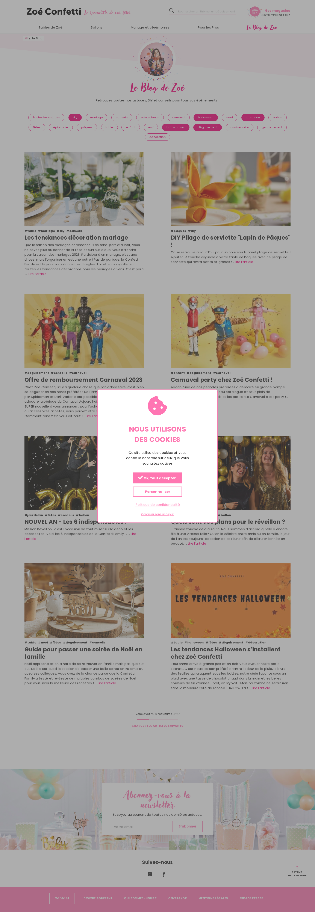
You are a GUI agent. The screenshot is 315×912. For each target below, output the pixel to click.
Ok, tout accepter (157, 478)
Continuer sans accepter (157, 514)
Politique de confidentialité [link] (157, 504)
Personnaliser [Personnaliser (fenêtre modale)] (157, 491)
